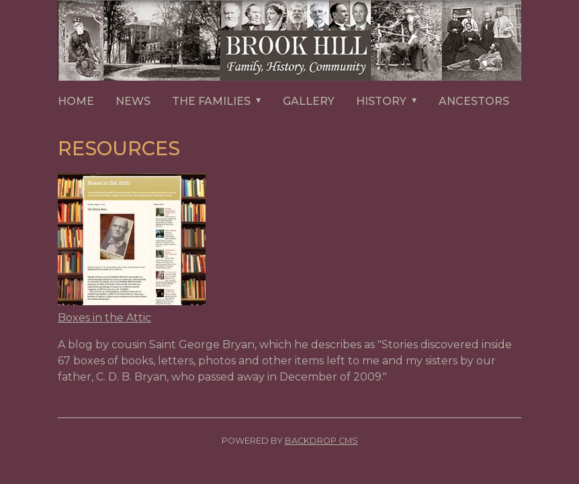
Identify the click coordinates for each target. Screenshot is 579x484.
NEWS (133, 101)
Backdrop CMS (321, 441)
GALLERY (309, 101)
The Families (222, 102)
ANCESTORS (474, 101)
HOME (76, 101)
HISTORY (392, 102)
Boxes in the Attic (104, 317)
